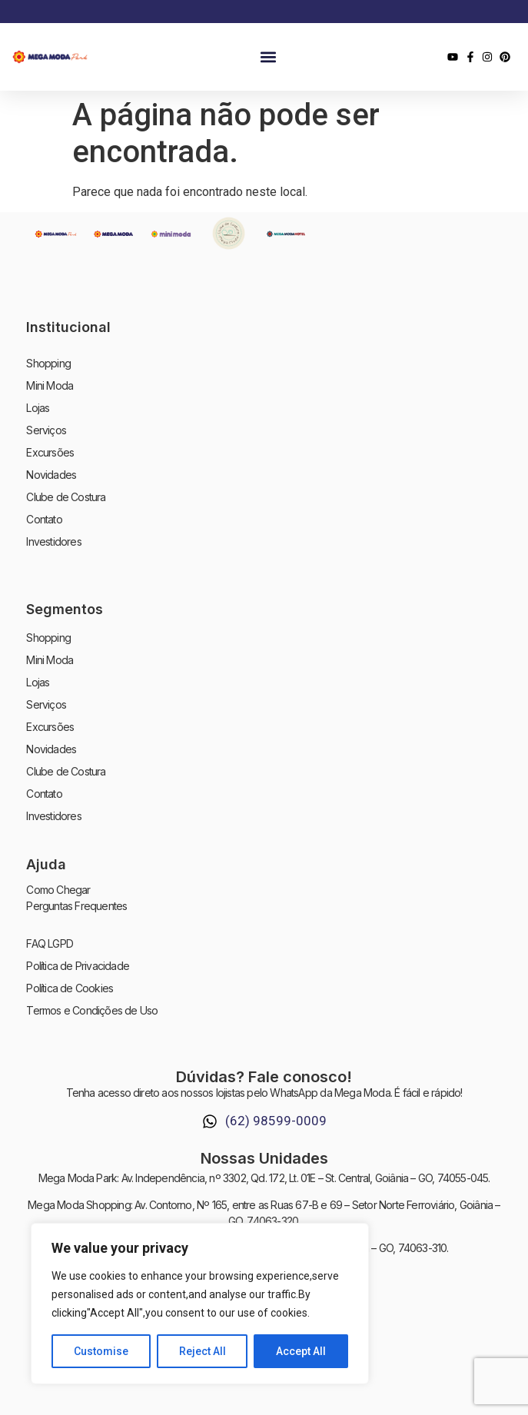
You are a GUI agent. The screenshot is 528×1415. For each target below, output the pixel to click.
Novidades (51, 474)
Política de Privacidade (77, 965)
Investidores (53, 541)
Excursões (50, 452)
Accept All (301, 1351)
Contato (43, 519)
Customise (101, 1351)
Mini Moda (49, 385)
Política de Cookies (69, 988)
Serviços (46, 430)
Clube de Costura (65, 496)
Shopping (48, 363)
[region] (200, 1303)
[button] (268, 57)
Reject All (202, 1351)
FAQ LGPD (49, 943)
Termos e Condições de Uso (92, 1010)
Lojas (37, 407)
